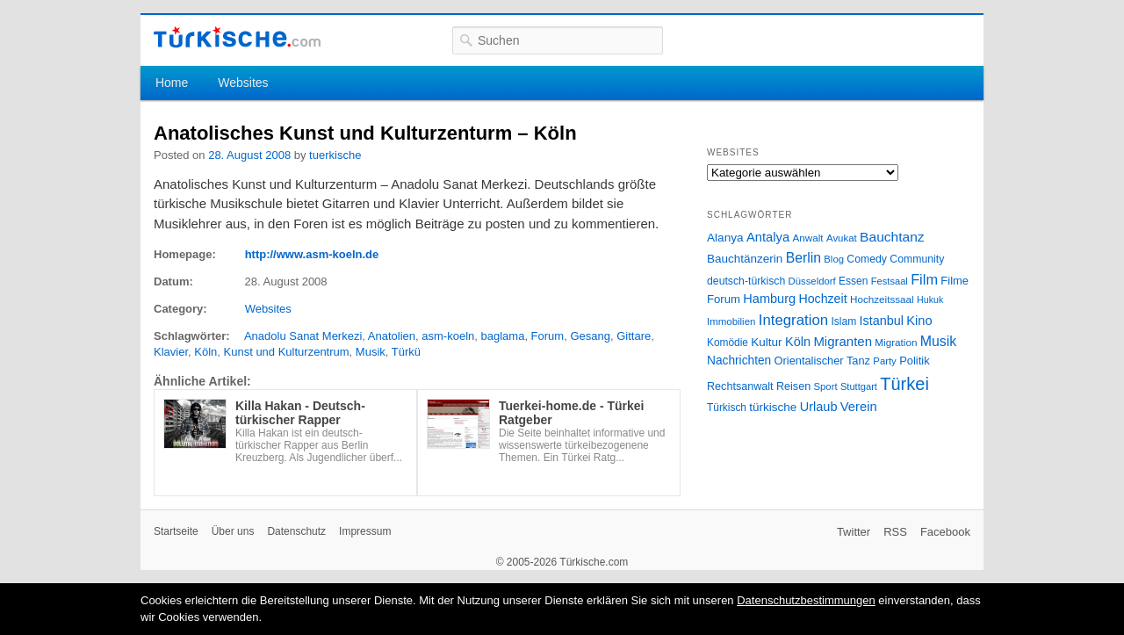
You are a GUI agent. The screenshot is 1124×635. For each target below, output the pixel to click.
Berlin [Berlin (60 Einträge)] (803, 257)
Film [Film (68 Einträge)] (924, 279)
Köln (205, 351)
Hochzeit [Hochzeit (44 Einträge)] (822, 299)
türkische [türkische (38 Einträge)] (772, 407)
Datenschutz (296, 531)
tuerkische (335, 155)
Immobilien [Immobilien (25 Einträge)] (731, 321)
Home (171, 83)
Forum (548, 336)
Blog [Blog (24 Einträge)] (834, 259)
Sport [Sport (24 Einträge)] (826, 386)
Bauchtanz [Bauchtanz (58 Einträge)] (892, 236)
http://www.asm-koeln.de (312, 254)
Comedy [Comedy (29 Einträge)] (867, 259)
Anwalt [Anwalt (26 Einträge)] (808, 237)
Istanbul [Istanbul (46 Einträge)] (882, 321)
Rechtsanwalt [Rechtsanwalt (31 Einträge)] (740, 386)
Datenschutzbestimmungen (806, 600)
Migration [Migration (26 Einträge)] (896, 342)
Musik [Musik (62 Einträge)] (938, 341)
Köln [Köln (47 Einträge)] (798, 342)
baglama (503, 336)
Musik (370, 351)
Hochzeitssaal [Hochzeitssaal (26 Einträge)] (882, 299)
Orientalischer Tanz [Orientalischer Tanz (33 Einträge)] (822, 360)
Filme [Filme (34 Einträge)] (954, 280)
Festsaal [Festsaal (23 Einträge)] (889, 281)
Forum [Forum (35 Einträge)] (723, 299)
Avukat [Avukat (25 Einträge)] (841, 238)
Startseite (176, 531)
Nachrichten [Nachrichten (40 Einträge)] (739, 360)
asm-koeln (448, 336)
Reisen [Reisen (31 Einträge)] (793, 386)
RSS (895, 531)
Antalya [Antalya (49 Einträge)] (767, 237)
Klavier (171, 351)
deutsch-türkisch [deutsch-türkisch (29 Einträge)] (746, 281)
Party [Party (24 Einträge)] (884, 361)
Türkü (406, 351)
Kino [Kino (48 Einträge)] (919, 321)
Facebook (945, 531)
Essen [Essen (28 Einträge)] (853, 281)
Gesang (590, 336)
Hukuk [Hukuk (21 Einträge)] (930, 299)
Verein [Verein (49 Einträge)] (858, 407)
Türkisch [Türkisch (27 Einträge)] (726, 407)
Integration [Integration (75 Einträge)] (793, 320)
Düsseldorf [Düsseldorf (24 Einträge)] (812, 281)
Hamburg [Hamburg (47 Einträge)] (769, 299)
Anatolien (391, 336)
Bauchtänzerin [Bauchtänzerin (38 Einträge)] (744, 258)
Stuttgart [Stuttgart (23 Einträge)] (858, 386)
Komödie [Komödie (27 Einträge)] (727, 342)
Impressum (365, 531)
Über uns (233, 531)
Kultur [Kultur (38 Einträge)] (766, 342)
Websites (243, 83)
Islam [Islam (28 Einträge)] (843, 321)
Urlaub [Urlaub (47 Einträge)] (819, 407)
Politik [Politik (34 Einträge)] (914, 360)
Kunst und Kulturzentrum (286, 351)
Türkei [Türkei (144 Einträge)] (904, 383)
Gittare (633, 336)
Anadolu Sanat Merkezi (303, 336)
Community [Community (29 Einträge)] (917, 259)
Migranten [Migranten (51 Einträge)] (842, 341)
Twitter (853, 531)
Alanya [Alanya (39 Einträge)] (725, 237)
